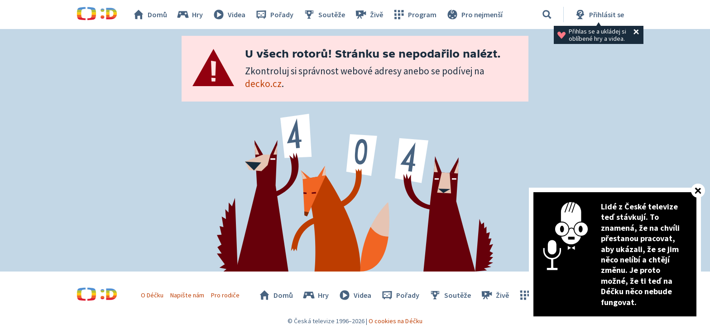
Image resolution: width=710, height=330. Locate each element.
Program (414, 14)
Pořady (273, 14)
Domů (149, 14)
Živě (368, 14)
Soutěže (323, 14)
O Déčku (152, 295)
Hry (189, 14)
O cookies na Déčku (395, 321)
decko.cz (263, 84)
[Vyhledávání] (547, 14)
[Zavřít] (698, 191)
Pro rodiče (225, 295)
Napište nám (187, 295)
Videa (228, 14)
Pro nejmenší (474, 14)
